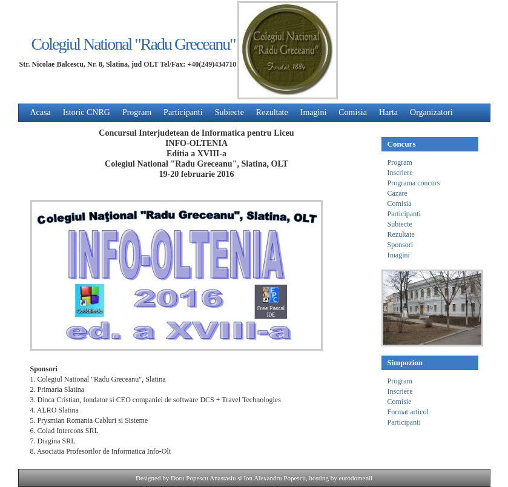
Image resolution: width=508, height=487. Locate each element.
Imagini (313, 112)
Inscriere (400, 172)
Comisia (352, 112)
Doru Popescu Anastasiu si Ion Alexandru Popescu (238, 478)
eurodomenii (355, 478)
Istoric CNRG (86, 112)
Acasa (40, 112)
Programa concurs (414, 183)
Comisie (400, 401)
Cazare (397, 193)
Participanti (183, 112)
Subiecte (229, 112)
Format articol (408, 412)
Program (136, 112)
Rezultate (272, 112)
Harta (388, 112)
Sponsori (401, 244)
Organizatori (431, 112)
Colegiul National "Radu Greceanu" (133, 44)
